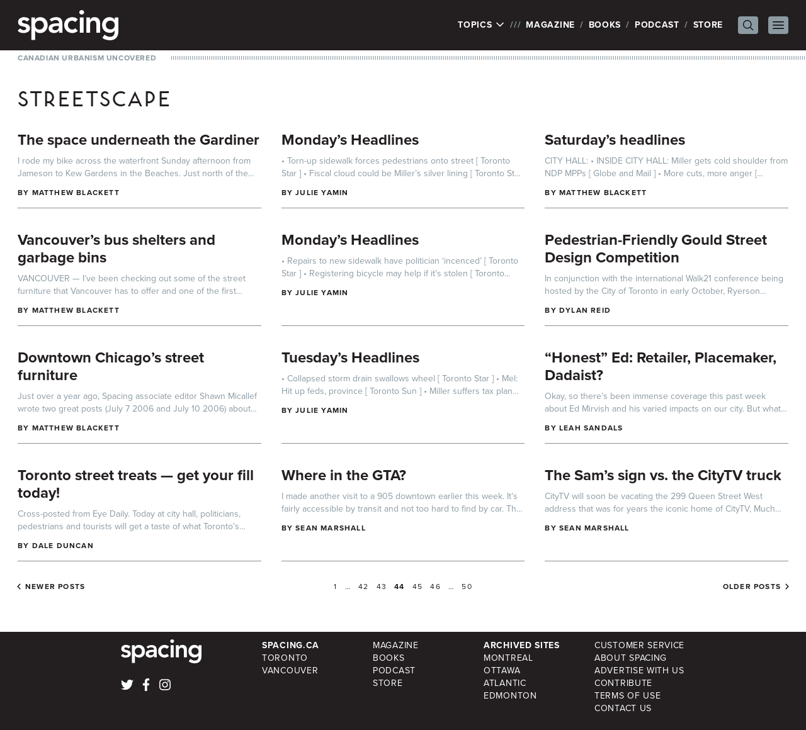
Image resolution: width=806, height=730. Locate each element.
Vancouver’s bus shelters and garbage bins (116, 248)
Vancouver (290, 670)
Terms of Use (627, 695)
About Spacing (630, 658)
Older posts (752, 586)
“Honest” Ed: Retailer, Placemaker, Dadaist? (660, 366)
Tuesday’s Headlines (350, 357)
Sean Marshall (330, 528)
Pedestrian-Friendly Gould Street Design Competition (656, 248)
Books (605, 24)
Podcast (657, 24)
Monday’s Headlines (350, 139)
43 (382, 586)
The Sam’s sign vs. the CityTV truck (663, 475)
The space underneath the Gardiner (138, 139)
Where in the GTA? (343, 475)
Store (708, 24)
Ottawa (502, 670)
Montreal (508, 658)
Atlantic (505, 683)
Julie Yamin (321, 192)
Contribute (623, 683)
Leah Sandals (591, 428)
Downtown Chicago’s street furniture (111, 366)
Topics (481, 25)
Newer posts (55, 586)
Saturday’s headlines (615, 139)
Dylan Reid (585, 310)
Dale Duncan (63, 545)
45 (417, 586)
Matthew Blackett (76, 192)
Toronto (285, 658)
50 (467, 586)
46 (435, 586)
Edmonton (510, 695)
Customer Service (639, 645)
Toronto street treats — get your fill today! (136, 484)
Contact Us (623, 708)
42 (363, 586)
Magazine (550, 24)
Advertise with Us (639, 670)
